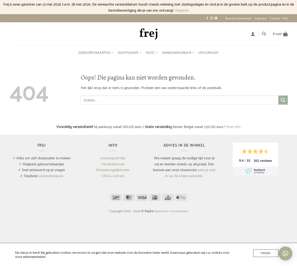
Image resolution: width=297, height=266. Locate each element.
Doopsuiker (130, 52)
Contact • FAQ (279, 18)
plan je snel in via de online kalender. (190, 172)
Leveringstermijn (113, 157)
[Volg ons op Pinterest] (216, 18)
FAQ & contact (112, 175)
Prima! (266, 253)
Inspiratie (260, 18)
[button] (253, 34)
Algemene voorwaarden (171, 211)
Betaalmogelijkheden (112, 169)
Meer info (233, 126)
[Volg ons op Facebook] (207, 18)
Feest (152, 52)
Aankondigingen (178, 52)
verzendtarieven (51, 175)
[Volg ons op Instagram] (211, 18)
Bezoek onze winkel (238, 18)
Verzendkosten (113, 163)
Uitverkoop (209, 52)
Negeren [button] (182, 10)
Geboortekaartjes (96, 52)
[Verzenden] (283, 100)
